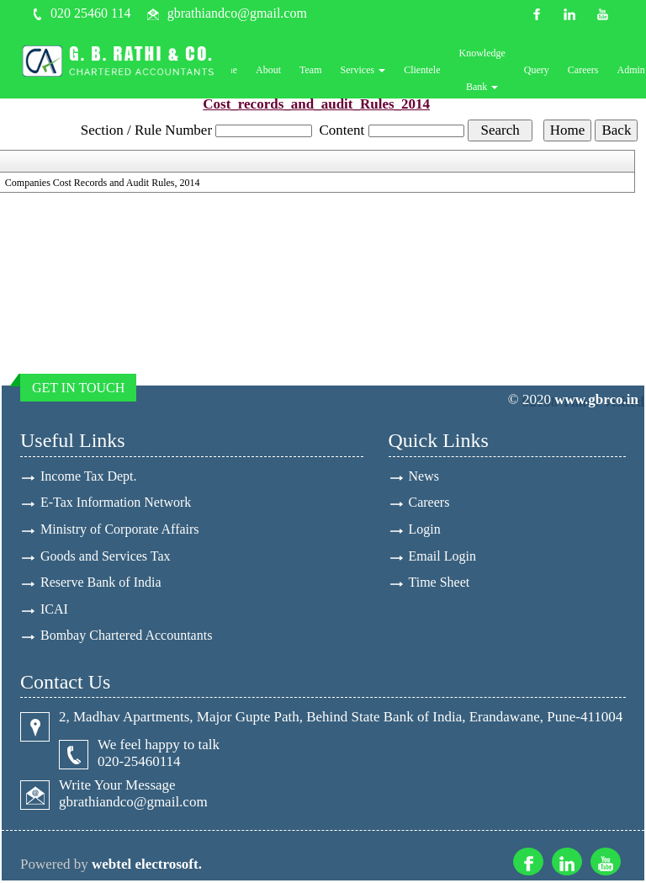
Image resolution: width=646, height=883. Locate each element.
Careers (590, 71)
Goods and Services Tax (105, 557)
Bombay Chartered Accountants (126, 637)
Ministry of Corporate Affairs (119, 530)
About (276, 71)
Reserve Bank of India (101, 584)
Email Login (442, 557)
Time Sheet (439, 584)
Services (370, 71)
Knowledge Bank (489, 70)
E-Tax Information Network (115, 503)
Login (425, 530)
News (424, 476)
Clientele (429, 71)
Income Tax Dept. (88, 476)
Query (543, 71)
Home (232, 71)
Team (318, 71)
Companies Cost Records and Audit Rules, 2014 (102, 183)
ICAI (54, 611)
